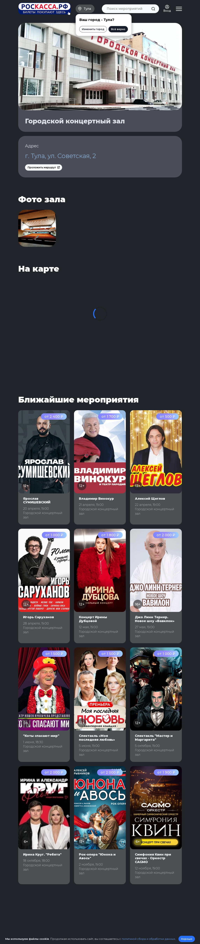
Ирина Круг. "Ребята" (42, 854)
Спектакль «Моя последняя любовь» (97, 738)
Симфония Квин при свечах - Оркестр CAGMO (153, 858)
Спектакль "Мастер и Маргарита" (154, 738)
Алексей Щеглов (150, 499)
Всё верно (118, 29)
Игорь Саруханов (38, 617)
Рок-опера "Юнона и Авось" (97, 856)
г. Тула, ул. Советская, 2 (60, 156)
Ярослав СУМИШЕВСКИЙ (36, 500)
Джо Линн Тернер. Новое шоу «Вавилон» (154, 619)
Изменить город (93, 29)
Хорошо (186, 939)
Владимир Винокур (96, 499)
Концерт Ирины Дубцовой (93, 619)
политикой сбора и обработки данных (148, 939)
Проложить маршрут (43, 167)
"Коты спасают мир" (41, 736)
